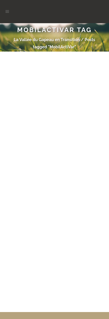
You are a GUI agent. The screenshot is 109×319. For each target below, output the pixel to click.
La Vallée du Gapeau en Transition (47, 39)
